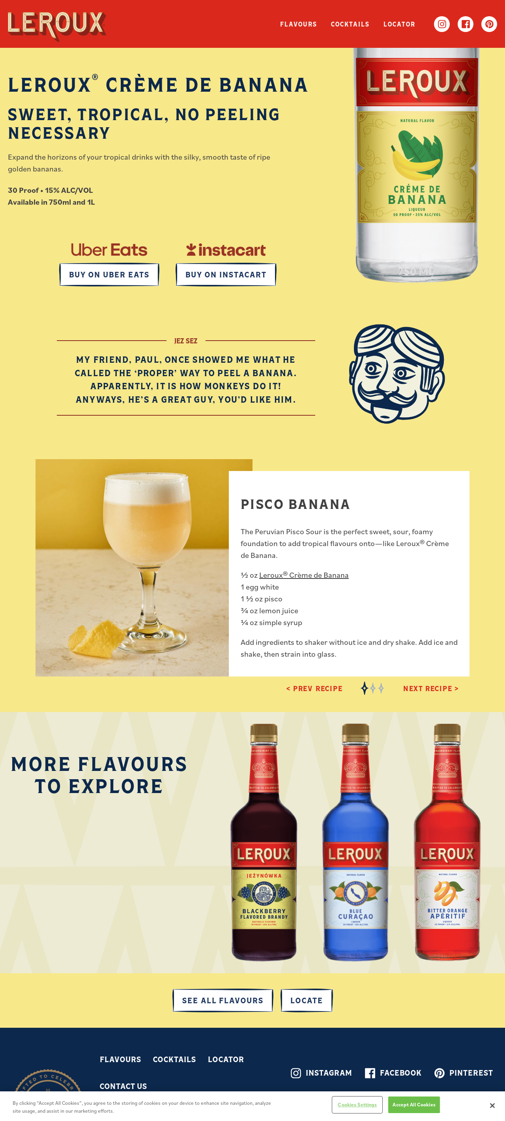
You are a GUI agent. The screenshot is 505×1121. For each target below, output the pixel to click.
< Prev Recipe (314, 688)
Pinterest (489, 24)
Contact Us (123, 1086)
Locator (395, 24)
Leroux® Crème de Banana (304, 575)
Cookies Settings (357, 1104)
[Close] (492, 1105)
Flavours (280, 24)
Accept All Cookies (414, 1104)
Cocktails (339, 24)
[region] (252, 1106)
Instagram (442, 24)
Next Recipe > (431, 688)
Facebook (465, 24)
